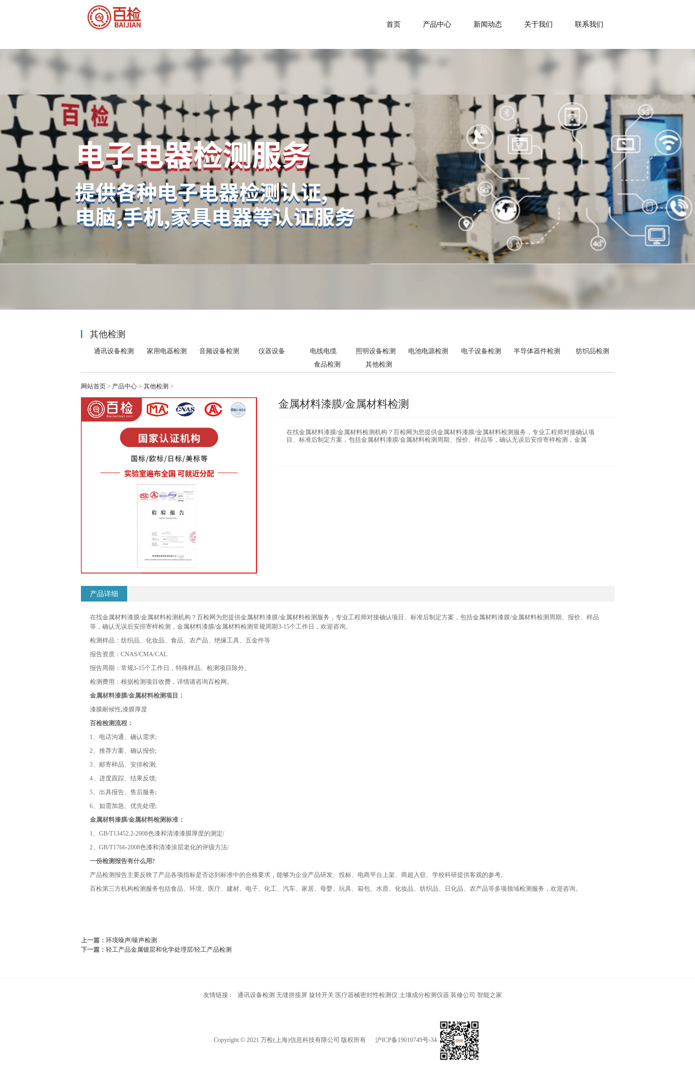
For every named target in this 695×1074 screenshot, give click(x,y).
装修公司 (462, 995)
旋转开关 (321, 995)
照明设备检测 (376, 351)
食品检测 (327, 364)
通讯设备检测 (114, 351)
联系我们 (589, 24)
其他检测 (379, 364)
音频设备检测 (219, 351)
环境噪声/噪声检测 (131, 940)
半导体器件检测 (537, 351)
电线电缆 (323, 351)
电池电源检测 (428, 351)
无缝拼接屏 (291, 995)
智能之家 (489, 995)
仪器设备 (271, 351)
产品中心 (437, 24)
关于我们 (538, 24)
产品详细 (104, 594)
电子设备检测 (481, 351)
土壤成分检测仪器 (424, 995)
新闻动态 (488, 24)
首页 (393, 24)
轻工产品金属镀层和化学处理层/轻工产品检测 (169, 949)
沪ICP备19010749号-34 (406, 1040)
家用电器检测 (167, 351)
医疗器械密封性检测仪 (366, 995)
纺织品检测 (592, 351)
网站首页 (93, 386)
